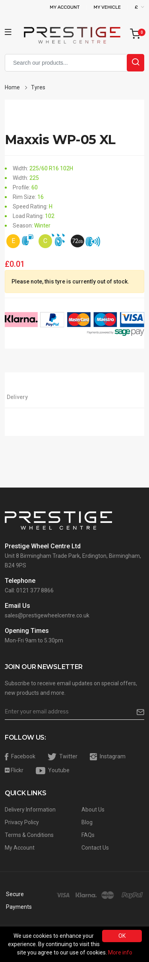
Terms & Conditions (29, 835)
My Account (64, 7)
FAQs (88, 835)
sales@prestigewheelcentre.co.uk (47, 615)
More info (120, 952)
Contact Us (95, 847)
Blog (87, 822)
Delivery (17, 397)
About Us (92, 809)
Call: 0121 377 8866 (29, 590)
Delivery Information (30, 809)
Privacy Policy (22, 822)
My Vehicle (107, 7)
